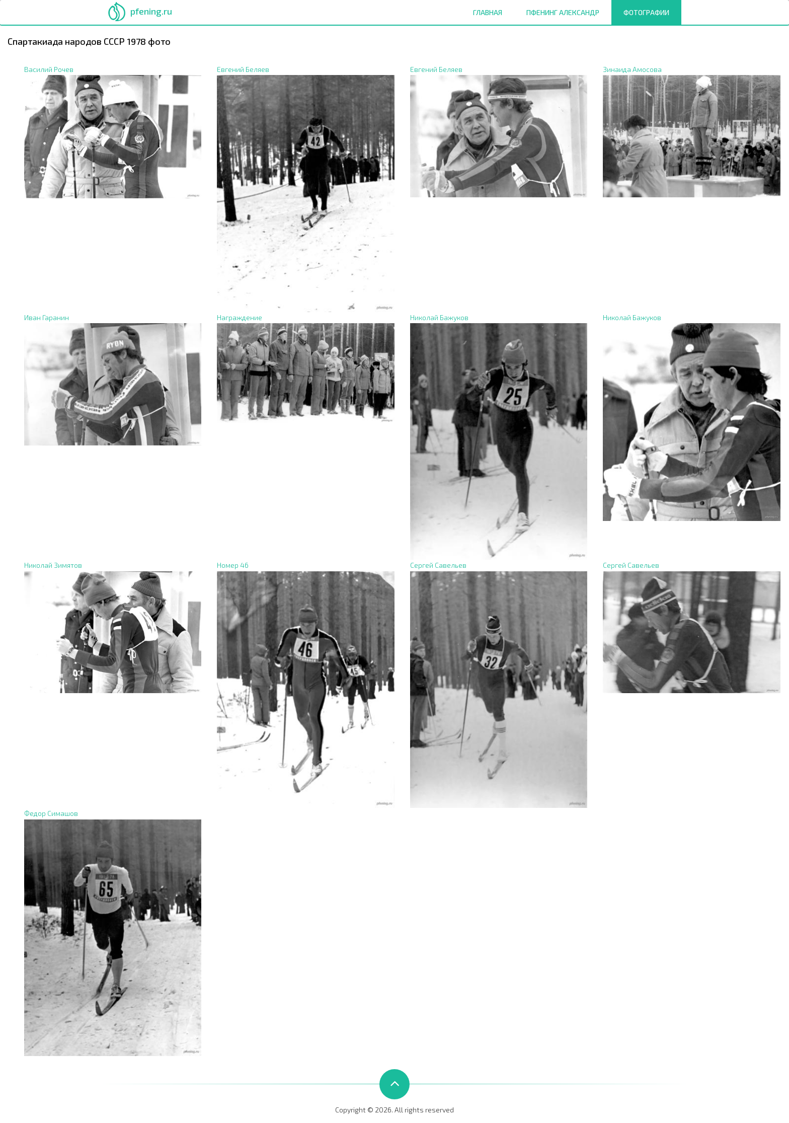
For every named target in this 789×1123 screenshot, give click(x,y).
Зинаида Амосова (632, 69)
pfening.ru (151, 11)
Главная (487, 12)
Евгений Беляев (243, 69)
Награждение (239, 317)
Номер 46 (233, 565)
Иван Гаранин (46, 317)
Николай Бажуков (439, 317)
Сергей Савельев (438, 565)
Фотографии (649, 12)
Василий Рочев (48, 69)
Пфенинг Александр (562, 12)
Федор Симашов (51, 813)
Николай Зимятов (53, 565)
